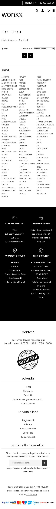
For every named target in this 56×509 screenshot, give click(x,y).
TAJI (20, 185)
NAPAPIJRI (23, 158)
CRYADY (4, 101)
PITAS (39, 167)
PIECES (4, 167)
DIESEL (21, 107)
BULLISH (4, 92)
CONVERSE (23, 98)
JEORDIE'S (5, 140)
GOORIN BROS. (25, 131)
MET (38, 152)
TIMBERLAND (24, 188)
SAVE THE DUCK (25, 179)
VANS (39, 191)
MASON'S (23, 152)
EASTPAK (40, 113)
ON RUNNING (6, 161)
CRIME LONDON (43, 98)
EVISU (3, 119)
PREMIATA (5, 170)
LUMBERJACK (42, 149)
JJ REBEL (22, 140)
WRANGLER (41, 194)
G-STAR (4, 128)
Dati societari (13, 491)
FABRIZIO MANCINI (8, 122)
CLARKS (4, 98)
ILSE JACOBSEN (25, 137)
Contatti (28, 395)
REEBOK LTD (41, 173)
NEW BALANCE (42, 158)
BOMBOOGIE (24, 89)
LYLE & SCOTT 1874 (9, 152)
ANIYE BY (22, 83)
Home (28, 386)
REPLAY (4, 176)
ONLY (39, 161)
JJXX (39, 140)
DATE (3, 104)
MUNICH (40, 155)
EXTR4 (21, 119)
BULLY (21, 92)
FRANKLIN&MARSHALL (45, 125)
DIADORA (22, 104)
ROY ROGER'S (24, 176)
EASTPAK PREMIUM (26, 113)
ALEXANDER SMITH (8, 80)
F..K (38, 119)
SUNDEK (4, 185)
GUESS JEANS (42, 131)
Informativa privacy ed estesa (35, 491)
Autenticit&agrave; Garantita (28, 399)
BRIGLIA (40, 89)
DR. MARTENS (24, 110)
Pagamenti (28, 420)
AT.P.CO (22, 86)
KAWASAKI (5, 146)
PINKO (21, 167)
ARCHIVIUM (41, 83)
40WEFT (22, 77)
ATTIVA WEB (31, 494)
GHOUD (4, 131)
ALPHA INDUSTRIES (44, 80)
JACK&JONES (42, 137)
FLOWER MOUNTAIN (45, 122)
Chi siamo (28, 391)
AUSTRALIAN (41, 86)
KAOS (39, 143)
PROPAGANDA (42, 170)
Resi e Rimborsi (28, 428)
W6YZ (3, 194)
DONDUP (4, 110)
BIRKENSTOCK (7, 89)
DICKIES (40, 104)
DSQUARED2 (41, 110)
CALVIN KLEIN (6, 95)
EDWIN (4, 116)
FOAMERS (5, 125)
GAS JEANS (23, 128)
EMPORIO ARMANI (44, 116)
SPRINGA (22, 182)
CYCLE (21, 101)
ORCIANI (4, 164)
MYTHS (4, 158)
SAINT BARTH (42, 176)
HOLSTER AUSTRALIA (45, 134)
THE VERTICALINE (8, 188)
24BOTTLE (5, 77)
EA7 (2, 113)
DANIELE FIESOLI (43, 101)
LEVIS (3, 149)
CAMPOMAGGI (25, 95)
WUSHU (4, 197)
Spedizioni (28, 432)
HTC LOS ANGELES (8, 137)
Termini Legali (28, 436)
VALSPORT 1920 (25, 191)
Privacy (28, 424)
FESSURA (22, 122)
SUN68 (39, 182)
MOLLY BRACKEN (25, 155)
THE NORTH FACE (43, 185)
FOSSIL (22, 125)
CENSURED (41, 95)
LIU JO (21, 149)
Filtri (4, 48)
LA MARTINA (24, 146)
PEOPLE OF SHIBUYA (27, 164)
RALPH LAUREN (25, 173)
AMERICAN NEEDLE (8, 83)
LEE (38, 146)
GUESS (4, 134)
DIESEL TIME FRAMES (9, 107)
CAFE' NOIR (41, 92)
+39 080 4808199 (47, 2)
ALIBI (21, 80)
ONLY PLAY (23, 161)
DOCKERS (41, 107)
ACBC (39, 77)
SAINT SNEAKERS (8, 179)
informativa (28, 471)
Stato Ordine (28, 403)
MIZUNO (4, 155)
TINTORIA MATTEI (43, 188)
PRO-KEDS (23, 170)
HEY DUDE (23, 134)
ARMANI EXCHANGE (9, 86)
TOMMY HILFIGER (8, 191)
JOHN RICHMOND (8, 143)
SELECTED (41, 179)
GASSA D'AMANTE (44, 128)
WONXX (22, 194)
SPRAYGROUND (7, 182)
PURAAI (4, 173)
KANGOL (22, 143)
